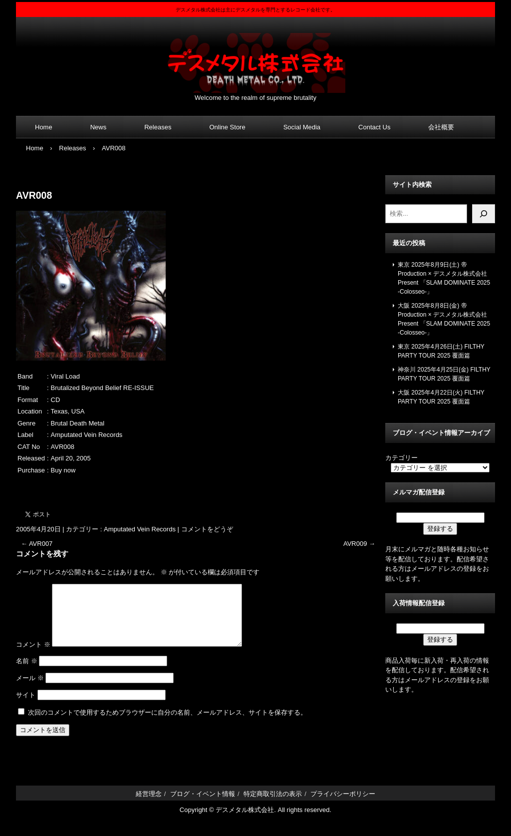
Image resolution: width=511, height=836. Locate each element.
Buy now (63, 470)
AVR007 (36, 543)
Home (43, 127)
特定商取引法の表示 (273, 806)
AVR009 (359, 543)
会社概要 (441, 127)
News (98, 127)
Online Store (227, 127)
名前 (26, 673)
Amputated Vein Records (140, 529)
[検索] (483, 213)
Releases (157, 127)
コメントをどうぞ (207, 529)
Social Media (301, 127)
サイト (25, 707)
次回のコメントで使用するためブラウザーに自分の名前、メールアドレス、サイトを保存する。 (167, 724)
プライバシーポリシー (342, 806)
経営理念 (149, 806)
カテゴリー (401, 457)
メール (30, 690)
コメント (33, 656)
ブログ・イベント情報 (202, 806)
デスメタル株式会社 (255, 56)
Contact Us (374, 127)
